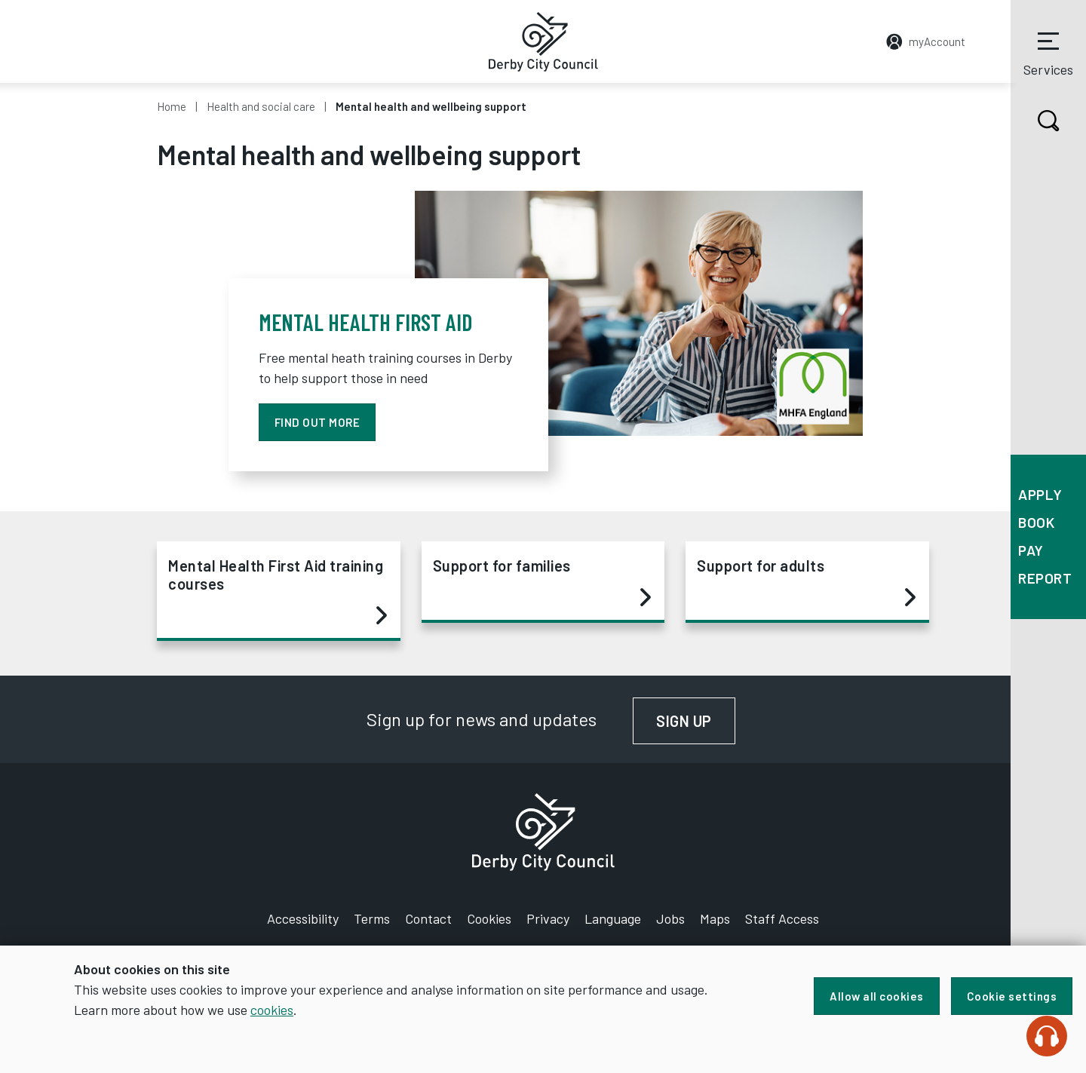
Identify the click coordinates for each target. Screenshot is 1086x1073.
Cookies (489, 918)
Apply (1040, 494)
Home (171, 106)
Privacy (547, 918)
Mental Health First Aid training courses (277, 591)
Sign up (695, 721)
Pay (1031, 550)
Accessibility (303, 918)
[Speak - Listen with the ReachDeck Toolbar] (1046, 1036)
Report (1045, 578)
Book (1036, 522)
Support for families (542, 582)
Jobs (670, 918)
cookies (271, 1009)
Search (1035, 120)
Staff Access (782, 918)
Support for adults (806, 582)
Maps (715, 918)
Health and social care (261, 106)
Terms (372, 918)
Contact (428, 918)
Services (1048, 52)
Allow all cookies (877, 996)
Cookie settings (1012, 996)
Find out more (317, 422)
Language (612, 918)
